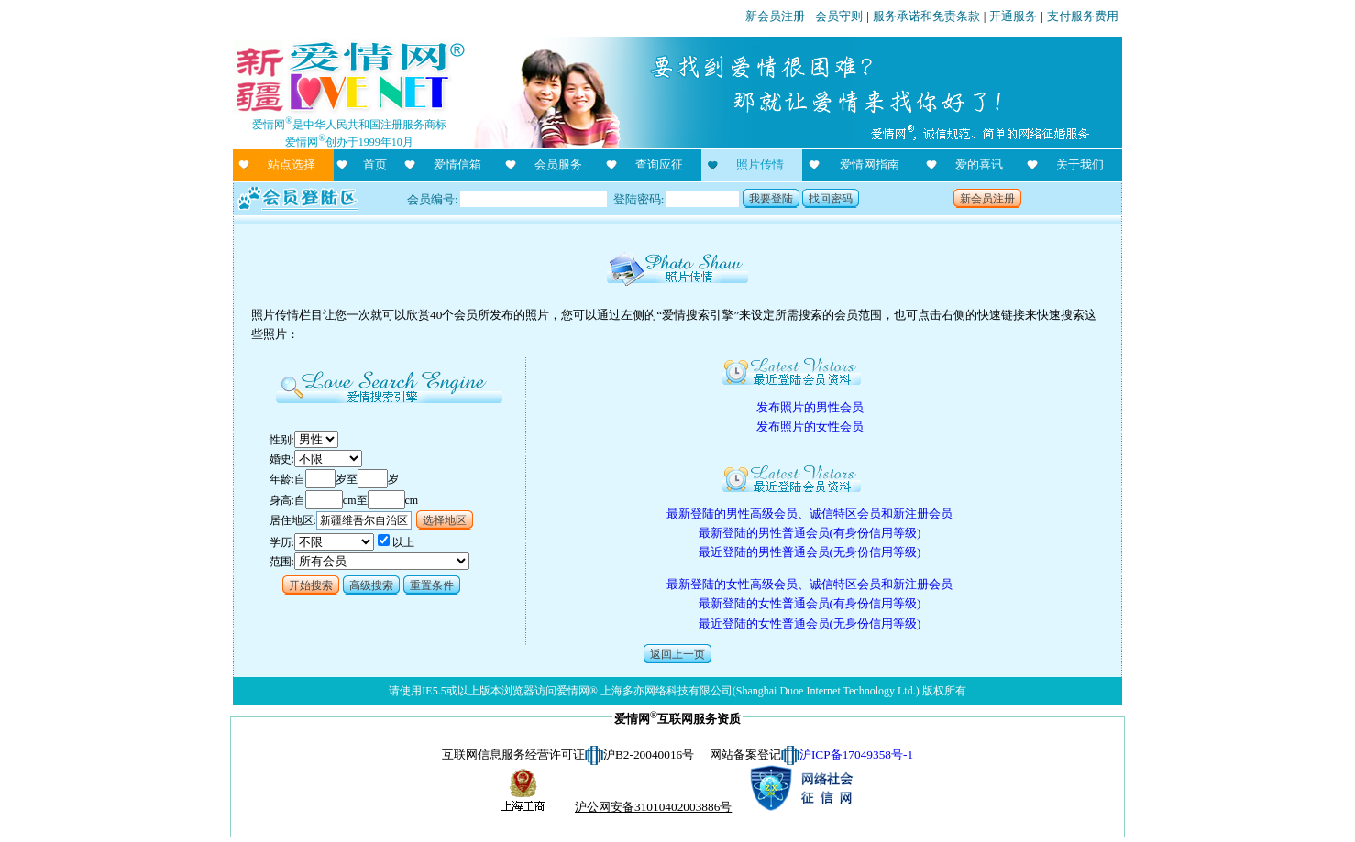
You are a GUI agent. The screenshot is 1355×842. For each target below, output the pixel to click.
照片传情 (760, 164)
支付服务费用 (1082, 16)
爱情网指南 (869, 164)
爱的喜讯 (979, 164)
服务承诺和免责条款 (926, 16)
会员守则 (839, 16)
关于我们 (1080, 164)
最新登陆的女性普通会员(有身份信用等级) (810, 603)
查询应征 (659, 164)
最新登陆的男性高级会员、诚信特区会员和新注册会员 (809, 513)
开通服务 (1013, 16)
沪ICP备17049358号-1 (856, 754)
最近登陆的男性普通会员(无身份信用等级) (810, 552)
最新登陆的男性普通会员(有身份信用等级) (810, 533)
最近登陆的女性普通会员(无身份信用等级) (810, 623)
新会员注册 (775, 16)
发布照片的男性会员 (810, 407)
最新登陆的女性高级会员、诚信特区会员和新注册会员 (809, 584)
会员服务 (558, 164)
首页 (375, 164)
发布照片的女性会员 (810, 426)
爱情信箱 (457, 164)
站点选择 (291, 164)
